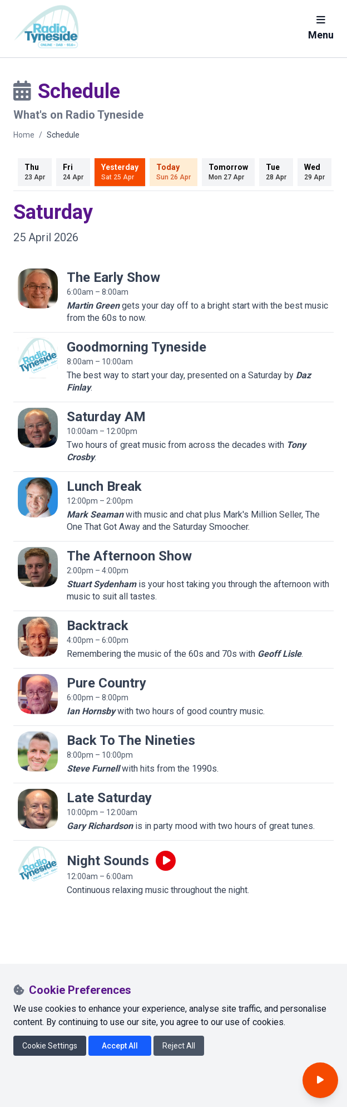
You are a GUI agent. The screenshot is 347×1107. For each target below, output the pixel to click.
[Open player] (320, 1080)
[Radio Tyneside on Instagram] (64, 1014)
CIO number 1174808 (57, 1091)
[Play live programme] (166, 861)
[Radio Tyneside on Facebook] (20, 1014)
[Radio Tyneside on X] (42, 1014)
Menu (321, 28)
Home (23, 134)
